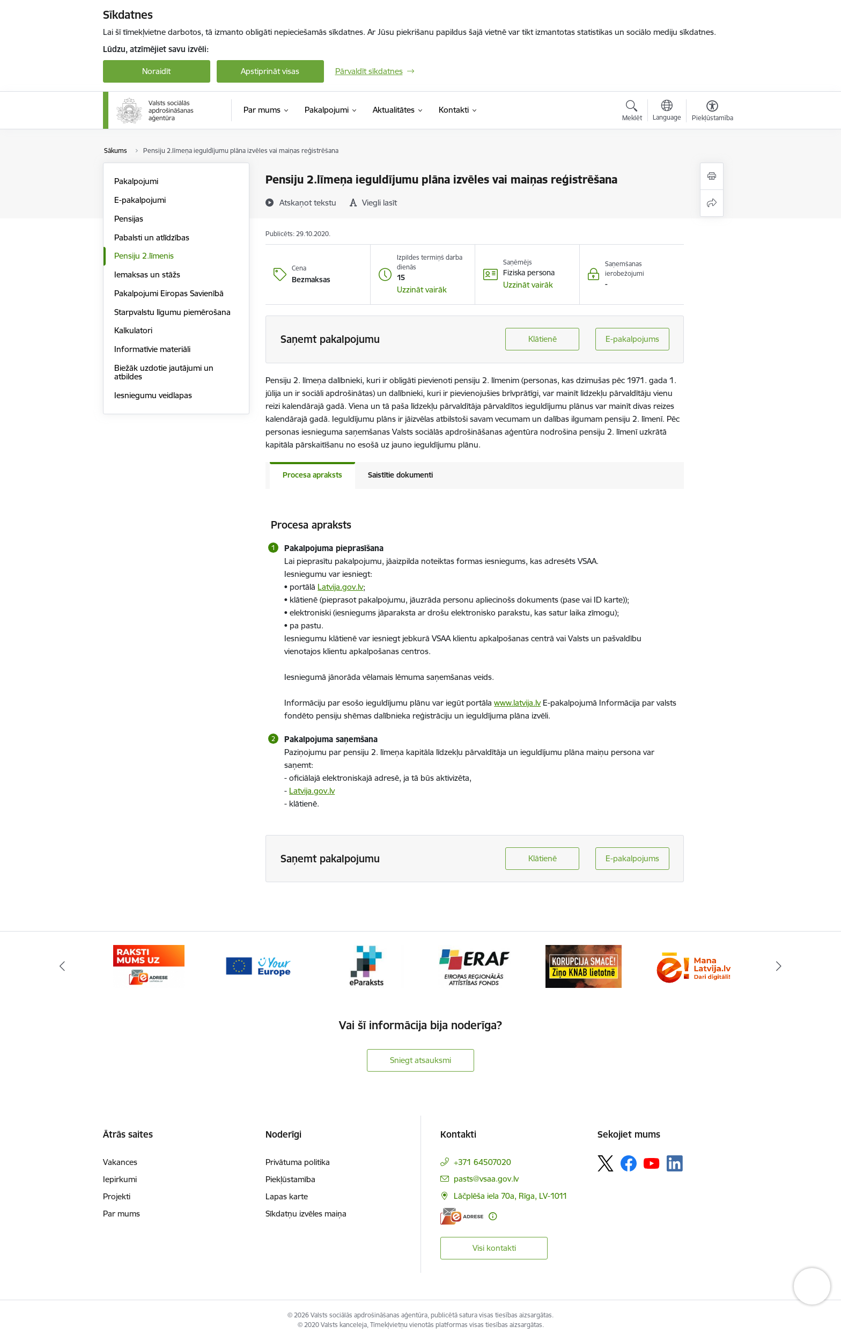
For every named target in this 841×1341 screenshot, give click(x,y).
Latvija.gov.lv (340, 587)
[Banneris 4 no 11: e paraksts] (366, 966)
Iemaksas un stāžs (147, 274)
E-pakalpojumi (140, 200)
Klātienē (542, 339)
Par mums (121, 1213)
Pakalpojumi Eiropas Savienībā (169, 293)
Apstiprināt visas (270, 71)
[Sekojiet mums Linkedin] (675, 1163)
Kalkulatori (133, 330)
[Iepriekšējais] (62, 966)
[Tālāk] (779, 966)
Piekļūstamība (290, 1179)
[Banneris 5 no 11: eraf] (474, 966)
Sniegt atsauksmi (420, 1060)
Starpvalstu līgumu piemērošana (172, 312)
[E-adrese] (461, 1216)
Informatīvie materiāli (152, 349)
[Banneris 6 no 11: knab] (583, 966)
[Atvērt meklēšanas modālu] (632, 112)
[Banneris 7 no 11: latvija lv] (692, 966)
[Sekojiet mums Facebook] (629, 1163)
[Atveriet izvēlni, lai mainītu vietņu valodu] (667, 111)
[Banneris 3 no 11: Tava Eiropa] (257, 966)
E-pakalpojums (632, 339)
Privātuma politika (297, 1162)
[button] (422, 289)
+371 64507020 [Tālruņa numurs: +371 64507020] (482, 1162)
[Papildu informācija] (493, 1216)
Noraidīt (156, 71)
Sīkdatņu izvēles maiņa (305, 1213)
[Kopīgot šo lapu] (711, 203)
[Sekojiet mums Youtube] (652, 1162)
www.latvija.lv (517, 703)
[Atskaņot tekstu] (307, 202)
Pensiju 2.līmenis (144, 256)
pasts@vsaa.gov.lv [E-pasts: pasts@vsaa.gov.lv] (486, 1179)
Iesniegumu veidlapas (153, 395)
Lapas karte (286, 1196)
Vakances (120, 1162)
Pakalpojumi (136, 181)
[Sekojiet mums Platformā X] (605, 1163)
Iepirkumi (120, 1179)
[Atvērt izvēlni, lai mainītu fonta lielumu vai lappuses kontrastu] (713, 112)
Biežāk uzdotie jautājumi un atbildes (163, 372)
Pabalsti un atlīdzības (151, 237)
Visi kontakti (494, 1248)
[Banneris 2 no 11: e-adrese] (149, 966)
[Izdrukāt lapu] (711, 176)
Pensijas (128, 219)
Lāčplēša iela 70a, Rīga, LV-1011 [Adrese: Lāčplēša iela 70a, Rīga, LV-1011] (510, 1196)
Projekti (116, 1196)
